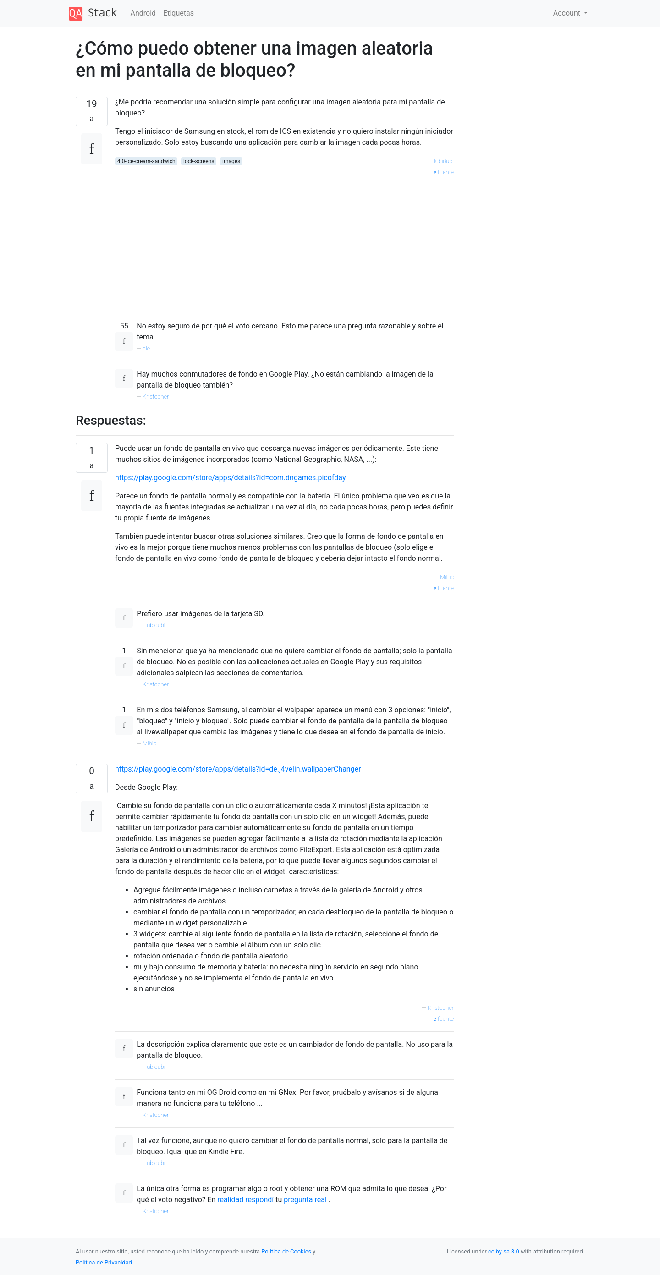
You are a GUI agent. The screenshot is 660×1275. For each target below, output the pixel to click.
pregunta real (305, 1199)
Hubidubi (442, 161)
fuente (444, 172)
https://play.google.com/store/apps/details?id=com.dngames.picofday (230, 477)
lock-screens (198, 161)
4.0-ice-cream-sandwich (146, 161)
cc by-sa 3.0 (503, 1251)
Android (143, 13)
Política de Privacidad (104, 1262)
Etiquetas (178, 13)
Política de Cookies (287, 1251)
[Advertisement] (284, 241)
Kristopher (156, 396)
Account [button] (567, 13)
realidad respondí (245, 1199)
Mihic (447, 577)
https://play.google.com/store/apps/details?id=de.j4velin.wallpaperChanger (238, 769)
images (231, 161)
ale (146, 348)
